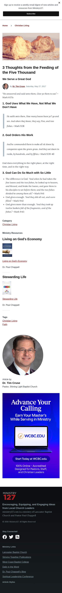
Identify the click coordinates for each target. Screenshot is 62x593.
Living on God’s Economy (14, 261)
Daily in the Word (10, 567)
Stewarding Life (9, 299)
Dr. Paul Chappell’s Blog (14, 572)
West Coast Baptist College (15, 562)
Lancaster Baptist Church (14, 552)
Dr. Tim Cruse (19, 86)
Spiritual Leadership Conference (18, 576)
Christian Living (22, 25)
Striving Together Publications (16, 557)
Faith (4, 324)
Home (5, 25)
